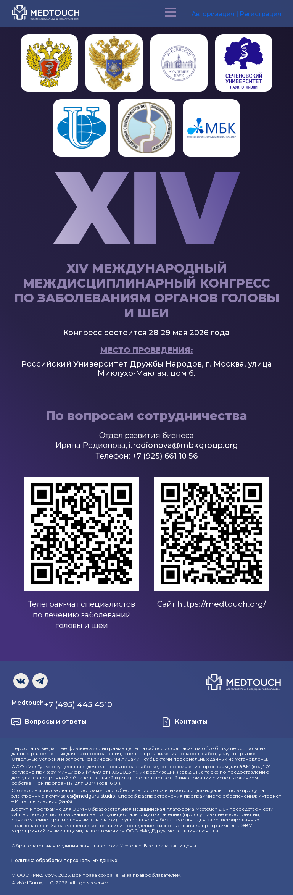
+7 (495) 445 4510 (78, 704)
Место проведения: (146, 350)
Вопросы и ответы (55, 721)
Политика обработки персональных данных (64, 860)
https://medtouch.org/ (221, 604)
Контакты (191, 721)
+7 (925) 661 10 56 (165, 455)
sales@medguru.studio (88, 796)
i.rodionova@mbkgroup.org (183, 445)
